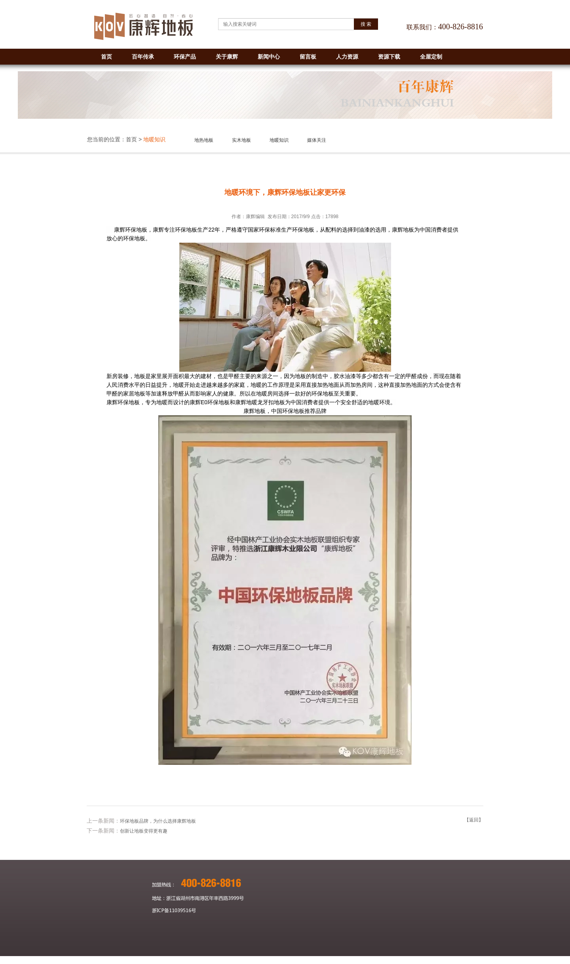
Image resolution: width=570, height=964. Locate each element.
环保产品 (185, 56)
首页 (106, 56)
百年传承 (143, 56)
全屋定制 (431, 56)
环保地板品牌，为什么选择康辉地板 (158, 821)
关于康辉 (227, 56)
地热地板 (203, 140)
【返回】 (473, 820)
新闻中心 (269, 56)
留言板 (308, 56)
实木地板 (241, 140)
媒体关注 (316, 140)
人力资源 (347, 56)
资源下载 (389, 56)
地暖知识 (279, 140)
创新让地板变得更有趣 (143, 831)
